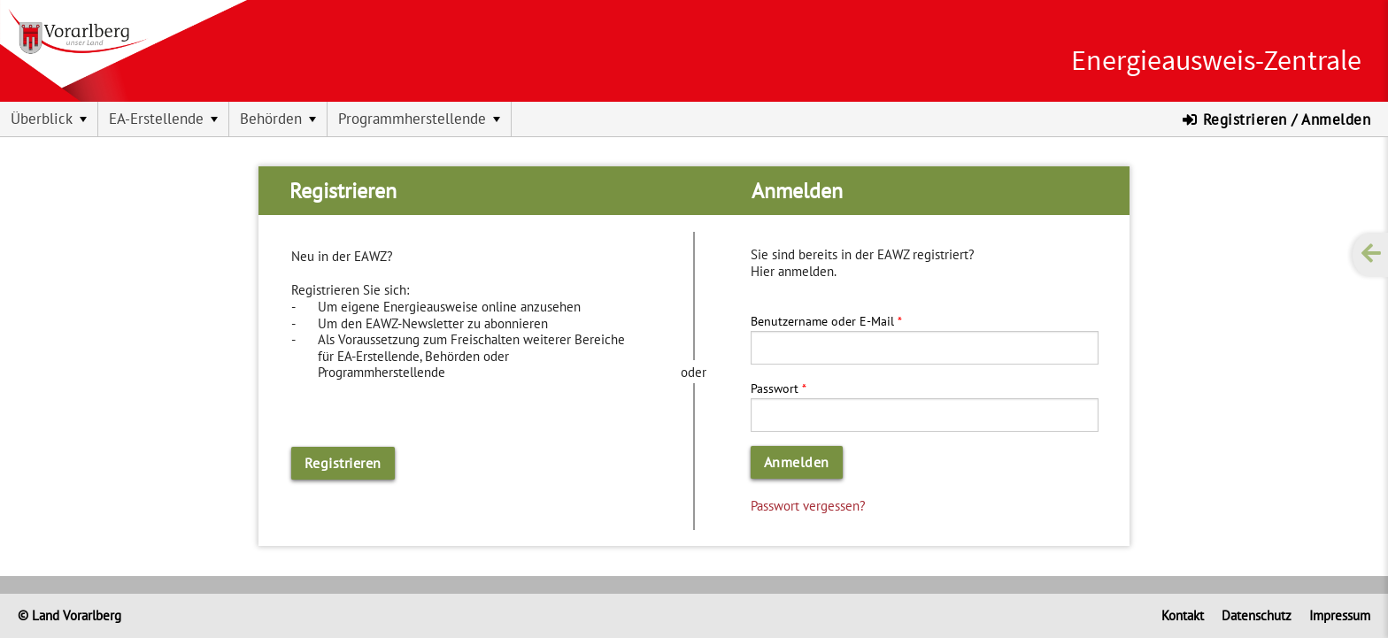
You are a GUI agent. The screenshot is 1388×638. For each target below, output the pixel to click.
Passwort (774, 388)
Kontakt (1182, 615)
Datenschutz (1257, 615)
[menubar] (694, 119)
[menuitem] (49, 119)
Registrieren (343, 463)
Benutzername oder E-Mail (822, 320)
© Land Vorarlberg (69, 615)
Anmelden (796, 462)
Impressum (1339, 615)
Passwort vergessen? (808, 505)
